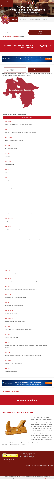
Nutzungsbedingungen (42, 465)
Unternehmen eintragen (35, 19)
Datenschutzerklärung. (41, 478)
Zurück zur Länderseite (11, 391)
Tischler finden (39, 33)
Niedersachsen (15, 36)
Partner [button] (45, 19)
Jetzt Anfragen (23, 19)
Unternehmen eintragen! (27, 117)
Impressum (50, 465)
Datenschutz (34, 465)
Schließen (50, 478)
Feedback (28, 465)
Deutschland (7, 36)
